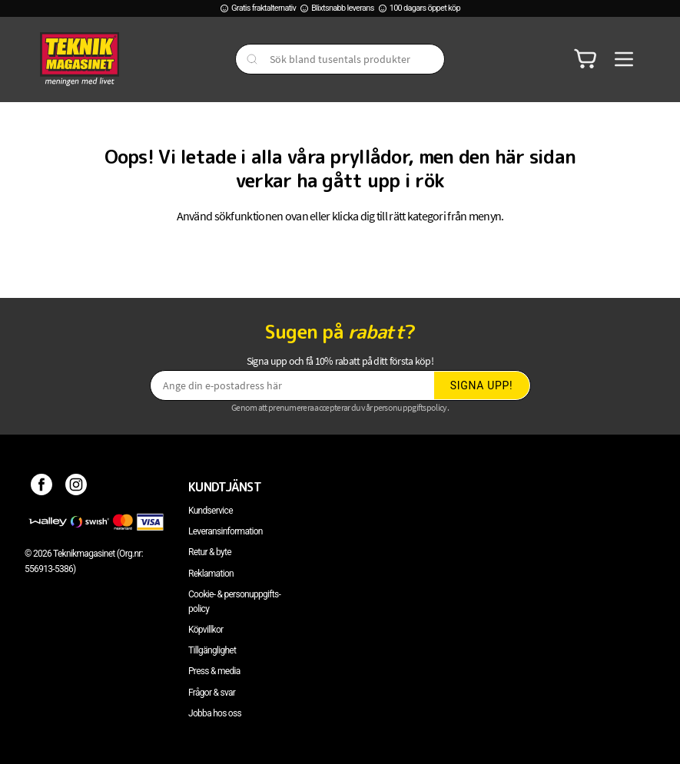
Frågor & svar (211, 692)
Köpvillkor (205, 629)
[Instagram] (76, 486)
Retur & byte (209, 552)
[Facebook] (42, 486)
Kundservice (210, 510)
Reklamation (211, 573)
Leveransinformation (225, 531)
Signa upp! (481, 385)
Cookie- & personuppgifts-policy (234, 601)
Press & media (214, 671)
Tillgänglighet (212, 650)
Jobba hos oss (214, 713)
